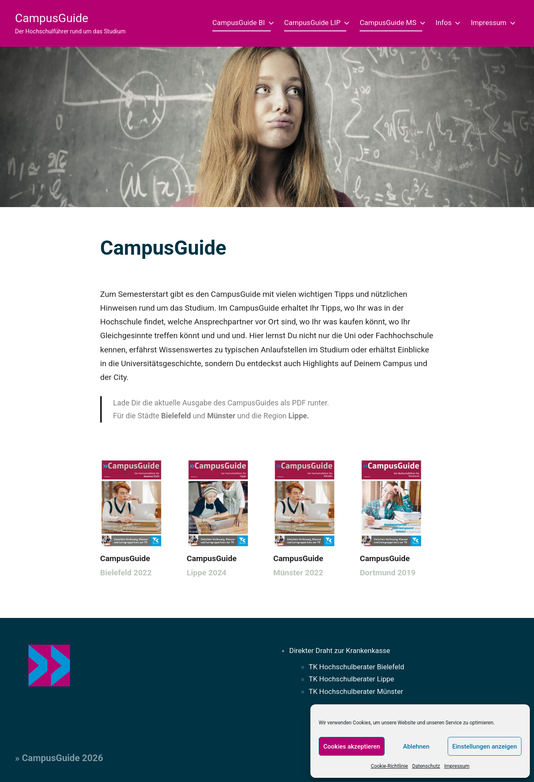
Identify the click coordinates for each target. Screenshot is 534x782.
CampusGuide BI (241, 22)
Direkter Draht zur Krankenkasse (339, 650)
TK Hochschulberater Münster (356, 691)
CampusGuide (51, 18)
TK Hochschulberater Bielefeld (356, 667)
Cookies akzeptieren (351, 746)
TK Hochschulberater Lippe (351, 679)
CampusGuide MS (391, 22)
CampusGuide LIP (315, 22)
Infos (446, 22)
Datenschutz (426, 766)
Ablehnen (416, 746)
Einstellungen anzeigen (484, 746)
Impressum (456, 766)
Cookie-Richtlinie (389, 766)
